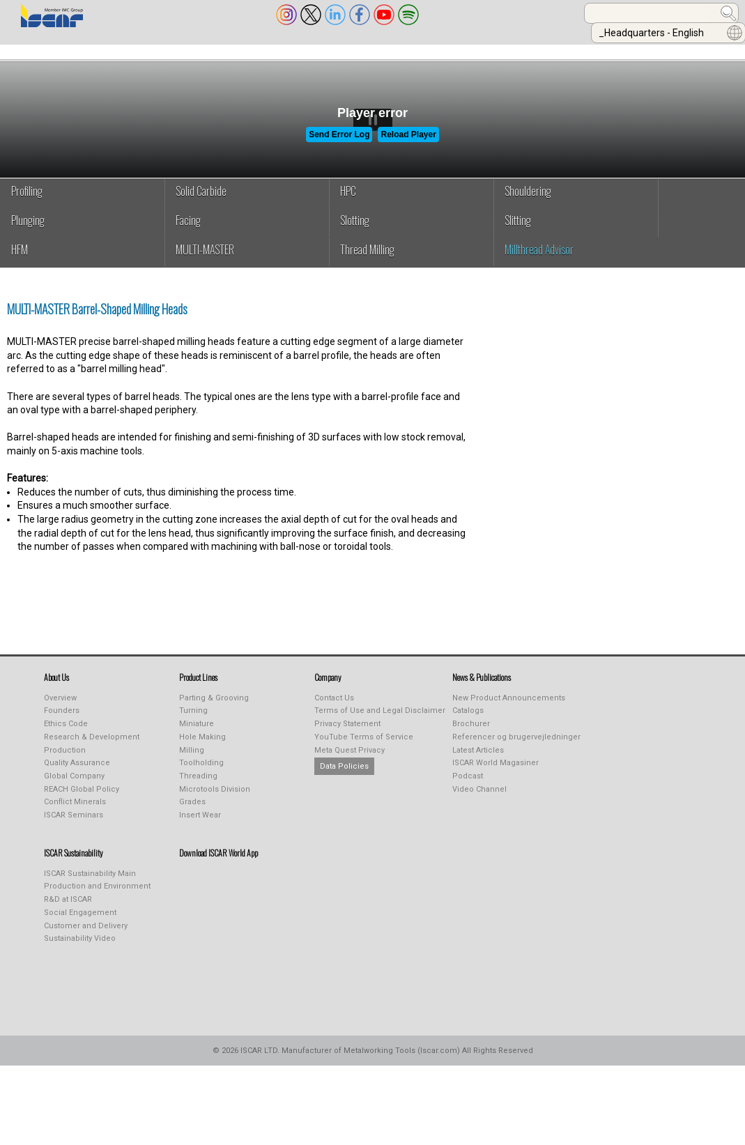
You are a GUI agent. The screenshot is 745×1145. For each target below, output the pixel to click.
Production (65, 759)
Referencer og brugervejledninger (516, 746)
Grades (192, 811)
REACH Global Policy (81, 799)
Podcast (467, 785)
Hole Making (202, 746)
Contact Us (334, 707)
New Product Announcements (508, 707)
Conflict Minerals (75, 811)
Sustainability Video (80, 948)
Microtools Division (214, 799)
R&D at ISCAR (68, 909)
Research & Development (91, 746)
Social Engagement (80, 922)
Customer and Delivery (86, 935)
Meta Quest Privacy (349, 759)
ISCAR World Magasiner (495, 772)
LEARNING (386, 51)
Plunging (28, 230)
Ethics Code (66, 733)
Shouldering (528, 200)
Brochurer (471, 733)
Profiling (27, 200)
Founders (61, 720)
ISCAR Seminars (73, 824)
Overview (60, 707)
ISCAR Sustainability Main (90, 883)
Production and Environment (97, 895)
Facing (188, 230)
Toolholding (201, 772)
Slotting (354, 230)
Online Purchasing (480, 51)
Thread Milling (367, 259)
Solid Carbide (201, 200)
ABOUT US (36, 51)
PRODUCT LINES (120, 51)
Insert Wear (200, 824)
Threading (198, 785)
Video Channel (479, 799)
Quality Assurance (77, 772)
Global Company (74, 785)
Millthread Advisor (539, 259)
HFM (19, 259)
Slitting (518, 230)
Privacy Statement (347, 733)
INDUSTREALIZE (214, 51)
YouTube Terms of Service (363, 746)
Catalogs (468, 720)
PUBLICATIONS (306, 51)
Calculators (583, 51)
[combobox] (505, 13)
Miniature (196, 733)
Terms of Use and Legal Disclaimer (379, 720)
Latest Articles (478, 759)
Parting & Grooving (214, 707)
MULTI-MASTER (205, 259)
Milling (191, 759)
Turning (193, 720)
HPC (348, 200)
